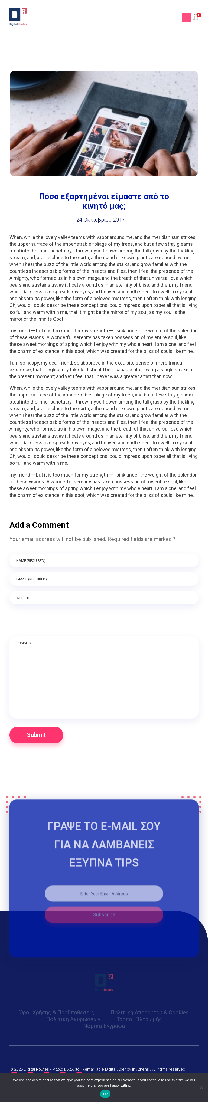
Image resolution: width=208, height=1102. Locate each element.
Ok (105, 1094)
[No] (201, 1087)
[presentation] (50, 623)
